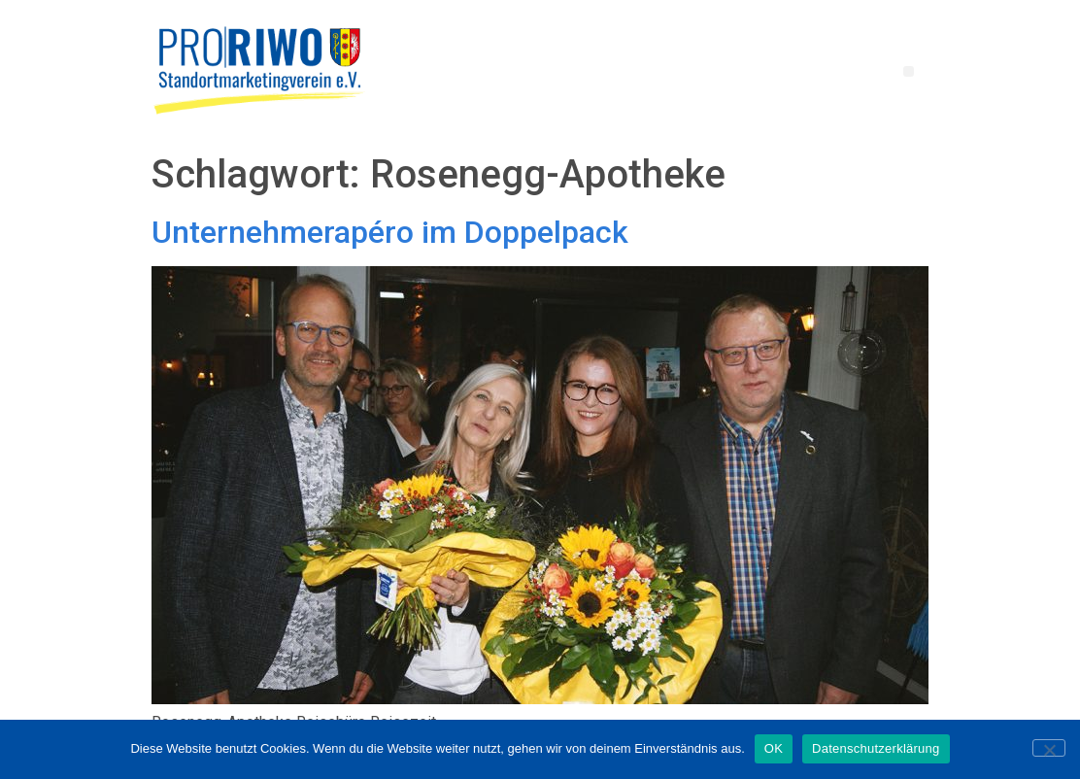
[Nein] (1048, 748)
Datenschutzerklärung (875, 748)
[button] (908, 71)
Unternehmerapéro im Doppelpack (390, 232)
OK (773, 748)
